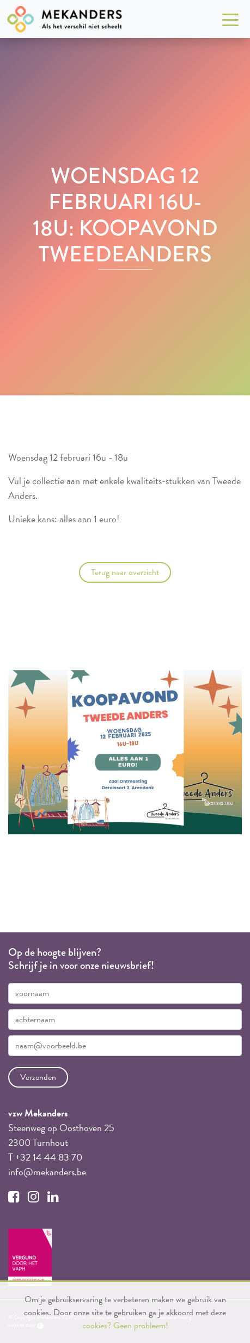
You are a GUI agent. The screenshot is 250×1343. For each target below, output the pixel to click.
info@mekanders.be (47, 1171)
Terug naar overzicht (125, 572)
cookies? (96, 1325)
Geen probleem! (140, 1325)
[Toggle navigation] (230, 19)
